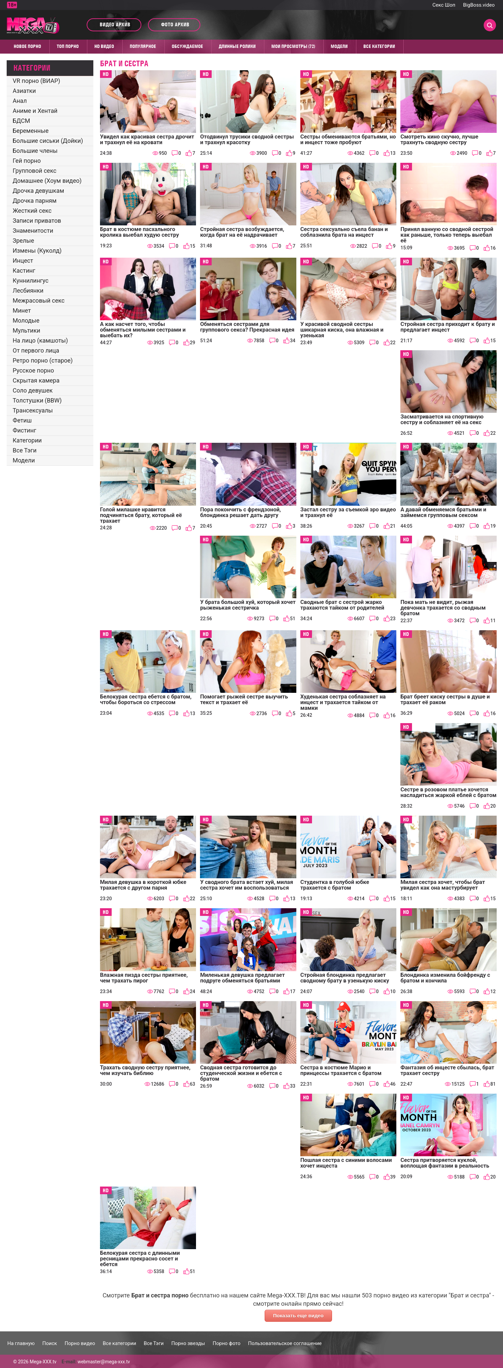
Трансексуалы (33, 410)
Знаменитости (33, 230)
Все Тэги (25, 450)
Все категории (379, 46)
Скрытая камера (36, 380)
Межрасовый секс (39, 300)
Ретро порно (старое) (43, 360)
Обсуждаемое (187, 46)
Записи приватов (37, 220)
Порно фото (226, 1343)
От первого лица (36, 350)
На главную (21, 1343)
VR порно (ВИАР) (36, 80)
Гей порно (27, 160)
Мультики (26, 330)
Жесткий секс (32, 210)
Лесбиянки (28, 290)
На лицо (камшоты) (40, 340)
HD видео (104, 46)
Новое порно (27, 46)
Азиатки (24, 90)
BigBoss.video (479, 5)
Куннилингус (30, 280)
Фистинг (24, 430)
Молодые (26, 320)
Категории (27, 440)
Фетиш (22, 420)
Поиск (49, 1343)
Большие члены (35, 150)
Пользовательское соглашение (285, 1343)
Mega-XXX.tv (43, 1361)
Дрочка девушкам (38, 190)
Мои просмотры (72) (293, 46)
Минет (22, 310)
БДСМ (21, 120)
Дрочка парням (35, 200)
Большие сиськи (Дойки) (48, 140)
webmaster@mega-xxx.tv (104, 1361)
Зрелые (23, 240)
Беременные (31, 130)
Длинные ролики (237, 46)
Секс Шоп (443, 5)
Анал (20, 100)
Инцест (23, 260)
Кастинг (24, 270)
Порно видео (80, 1343)
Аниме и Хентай (35, 110)
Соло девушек (33, 390)
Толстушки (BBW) (37, 400)
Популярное (143, 46)
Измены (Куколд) (37, 250)
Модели (339, 46)
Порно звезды (188, 1343)
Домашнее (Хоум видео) (47, 180)
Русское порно (33, 370)
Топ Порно (68, 46)
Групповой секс (34, 170)
